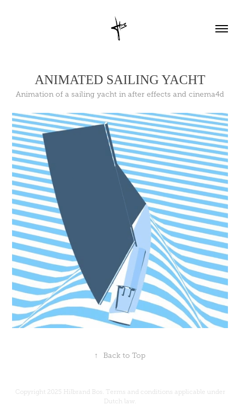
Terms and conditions (139, 391)
